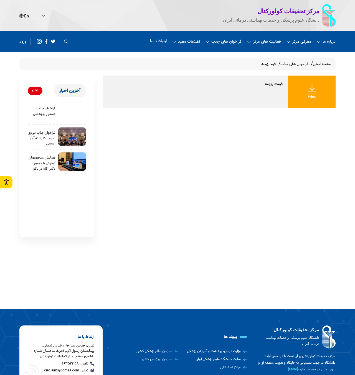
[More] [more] (293, 369)
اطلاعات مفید (186, 41)
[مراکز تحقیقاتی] (214, 367)
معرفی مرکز (298, 41)
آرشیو (35, 90)
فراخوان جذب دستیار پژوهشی (44, 111)
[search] (66, 42)
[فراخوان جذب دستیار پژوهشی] (72, 112)
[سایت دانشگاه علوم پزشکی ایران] (214, 359)
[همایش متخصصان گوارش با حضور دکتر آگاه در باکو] (72, 161)
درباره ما (326, 41)
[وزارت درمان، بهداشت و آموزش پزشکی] (214, 351)
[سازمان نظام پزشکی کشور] (146, 351)
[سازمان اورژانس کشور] (146, 359)
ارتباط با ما (158, 41)
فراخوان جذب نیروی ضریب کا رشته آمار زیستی (41, 138)
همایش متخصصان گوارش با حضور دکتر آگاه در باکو (42, 163)
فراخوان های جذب (224, 41)
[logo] (297, 337)
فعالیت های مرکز (264, 41)
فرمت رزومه (274, 84)
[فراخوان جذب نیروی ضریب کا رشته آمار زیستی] (72, 136)
